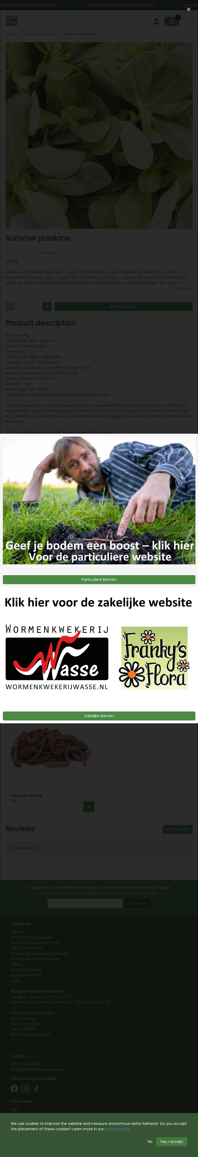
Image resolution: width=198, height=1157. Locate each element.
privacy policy (117, 1129)
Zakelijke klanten (99, 715)
